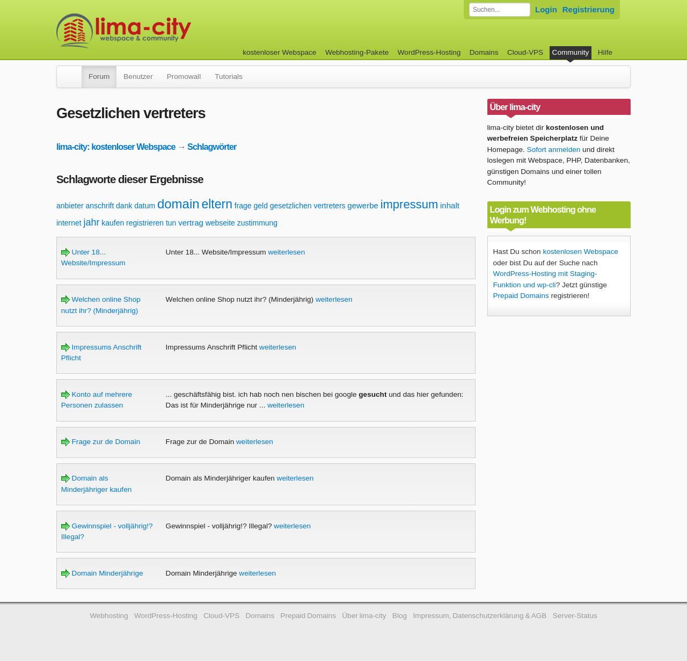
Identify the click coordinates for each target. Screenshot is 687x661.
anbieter (70, 205)
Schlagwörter (211, 146)
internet (69, 223)
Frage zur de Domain (100, 442)
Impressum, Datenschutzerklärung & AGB (479, 616)
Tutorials (229, 76)
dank (124, 205)
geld (260, 205)
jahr (91, 222)
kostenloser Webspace (279, 52)
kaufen (112, 223)
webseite (220, 223)
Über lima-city (364, 616)
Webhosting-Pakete (357, 52)
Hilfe (605, 52)
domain (178, 204)
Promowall (184, 76)
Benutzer (137, 76)
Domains (484, 52)
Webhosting (109, 616)
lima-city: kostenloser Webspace (116, 146)
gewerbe (362, 205)
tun (171, 223)
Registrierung (588, 9)
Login (546, 9)
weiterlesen (286, 252)
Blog (399, 616)
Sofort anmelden (554, 150)
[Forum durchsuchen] (499, 10)
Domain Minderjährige (102, 573)
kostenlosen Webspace (580, 252)
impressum (409, 204)
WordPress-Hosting (429, 52)
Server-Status (575, 616)
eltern (216, 204)
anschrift (99, 205)
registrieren (145, 223)
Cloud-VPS (525, 52)
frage (243, 205)
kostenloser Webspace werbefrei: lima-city (163, 30)
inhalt (449, 205)
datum (144, 205)
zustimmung (257, 223)
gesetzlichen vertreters (308, 205)
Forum (99, 76)
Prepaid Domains (521, 296)
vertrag (190, 222)
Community (570, 52)
